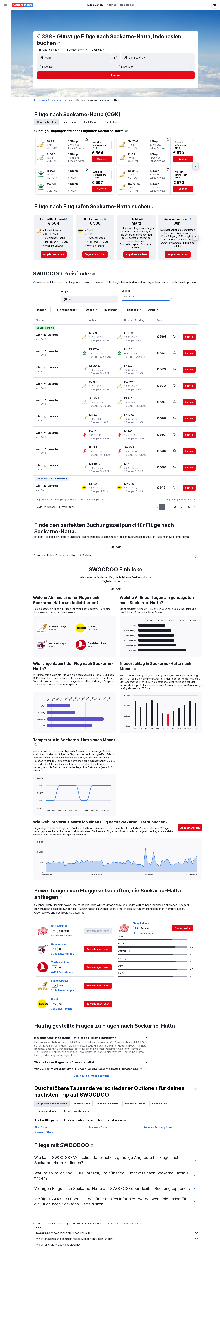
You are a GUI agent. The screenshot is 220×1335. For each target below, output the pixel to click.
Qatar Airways (59, 944)
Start (35, 100)
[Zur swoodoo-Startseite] (22, 5)
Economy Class (44, 1132)
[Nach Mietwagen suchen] (5, 28)
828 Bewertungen (61, 935)
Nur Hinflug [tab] (111, 122)
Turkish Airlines (60, 962)
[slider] (171, 300)
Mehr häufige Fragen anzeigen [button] (91, 1075)
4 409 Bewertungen (62, 972)
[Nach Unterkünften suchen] (5, 21)
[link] (54, 254)
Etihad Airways (59, 980)
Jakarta (68, 100)
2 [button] (168, 507)
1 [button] (161, 507)
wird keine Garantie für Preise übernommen (121, 1223)
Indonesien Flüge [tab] (47, 1111)
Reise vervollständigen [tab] (76, 1111)
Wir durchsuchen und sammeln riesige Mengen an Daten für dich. (117, 1239)
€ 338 (44, 36)
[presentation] (58, 43)
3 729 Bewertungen (62, 953)
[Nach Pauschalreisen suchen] (5, 35)
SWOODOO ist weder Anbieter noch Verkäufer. (117, 1233)
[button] (5, 5)
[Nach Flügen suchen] (5, 15)
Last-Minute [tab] (91, 122)
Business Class (98, 1127)
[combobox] (49, 49)
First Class (41, 1127)
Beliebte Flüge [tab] (82, 1103)
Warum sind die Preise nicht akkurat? (117, 1245)
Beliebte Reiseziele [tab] (107, 1103)
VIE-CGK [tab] (116, 547)
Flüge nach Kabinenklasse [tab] (52, 1103)
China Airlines (59, 925)
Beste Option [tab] (70, 122)
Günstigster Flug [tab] (46, 122)
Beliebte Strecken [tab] (135, 1103)
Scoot (54, 999)
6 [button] (189, 507)
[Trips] (5, 51)
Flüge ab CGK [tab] (159, 1103)
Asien (44, 100)
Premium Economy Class (158, 1127)
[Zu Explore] (5, 42)
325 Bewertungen (61, 1008)
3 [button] (175, 507)
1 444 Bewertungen (62, 990)
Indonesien (56, 100)
